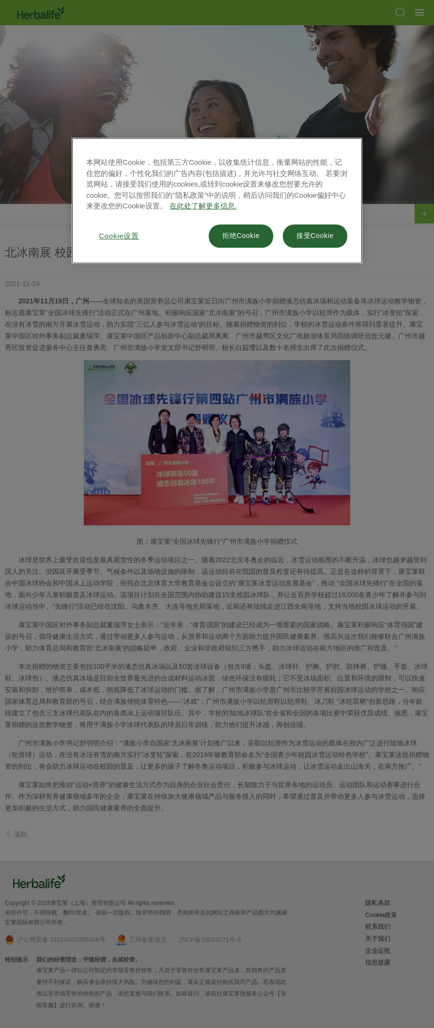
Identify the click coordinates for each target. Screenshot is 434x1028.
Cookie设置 (119, 236)
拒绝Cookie (241, 235)
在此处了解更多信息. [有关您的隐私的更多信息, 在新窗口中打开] (203, 206)
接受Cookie (315, 235)
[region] (217, 201)
